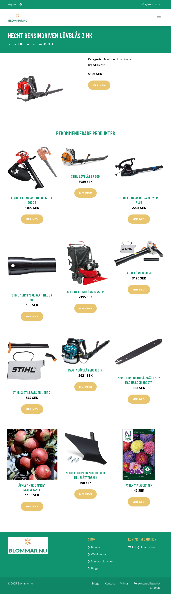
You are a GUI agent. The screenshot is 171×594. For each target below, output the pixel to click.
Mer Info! (99, 85)
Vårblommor (99, 554)
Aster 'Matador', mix (139, 485)
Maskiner (110, 59)
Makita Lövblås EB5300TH (85, 370)
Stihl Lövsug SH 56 (138, 273)
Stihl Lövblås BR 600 (85, 176)
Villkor (124, 583)
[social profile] (20, 4)
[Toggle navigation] (158, 18)
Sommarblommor (102, 561)
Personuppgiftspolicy (147, 583)
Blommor (97, 547)
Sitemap (155, 587)
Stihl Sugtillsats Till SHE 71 (32, 392)
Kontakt (110, 583)
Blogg (95, 568)
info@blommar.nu (150, 4)
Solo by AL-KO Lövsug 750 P (85, 292)
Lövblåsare (124, 59)
